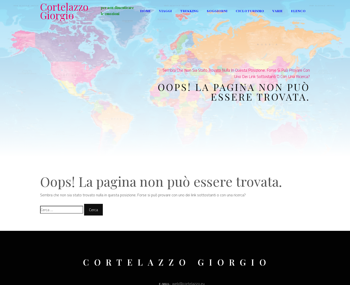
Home (145, 11)
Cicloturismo (250, 11)
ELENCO (298, 11)
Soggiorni (217, 11)
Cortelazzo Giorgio (64, 10)
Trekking (189, 11)
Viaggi (165, 11)
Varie (277, 11)
